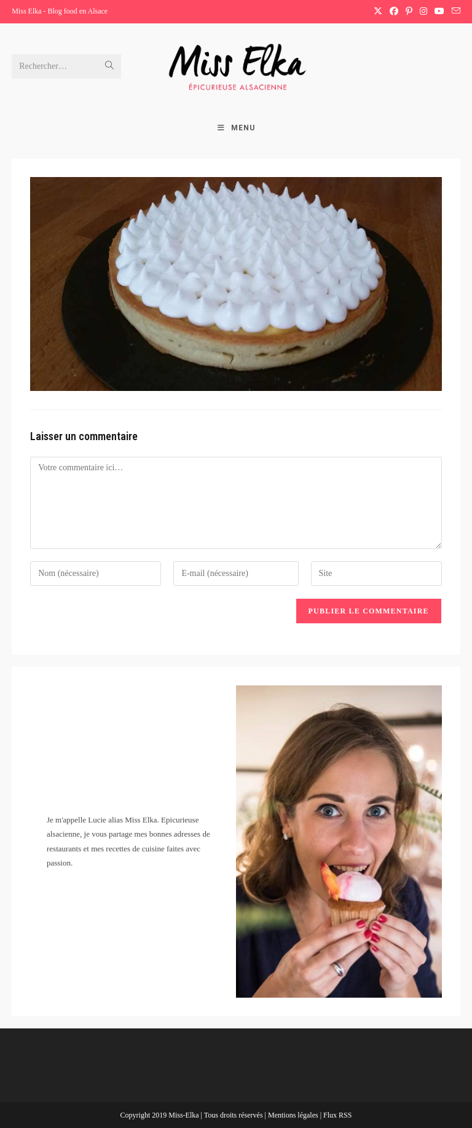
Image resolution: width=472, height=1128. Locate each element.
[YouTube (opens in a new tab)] (439, 12)
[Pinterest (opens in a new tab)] (409, 12)
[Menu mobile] (236, 127)
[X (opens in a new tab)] (378, 12)
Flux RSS (337, 1115)
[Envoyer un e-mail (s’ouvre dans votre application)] (454, 12)
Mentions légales (294, 1115)
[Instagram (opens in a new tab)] (423, 12)
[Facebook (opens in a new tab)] (394, 12)
